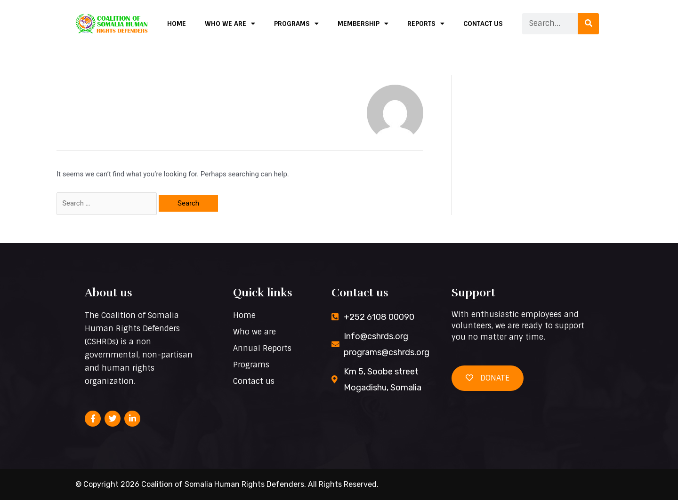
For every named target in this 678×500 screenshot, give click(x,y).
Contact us (483, 23)
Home (176, 23)
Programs (296, 24)
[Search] (588, 23)
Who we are (230, 24)
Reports (425, 24)
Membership (363, 24)
